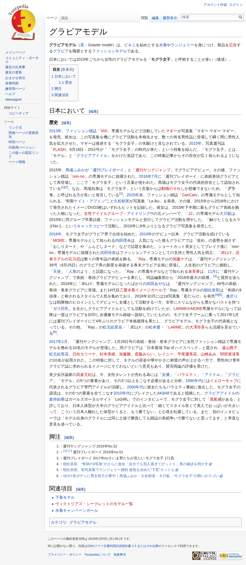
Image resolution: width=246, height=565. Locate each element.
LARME (180, 308)
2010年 (145, 234)
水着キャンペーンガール (76, 510)
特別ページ (17, 142)
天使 (57, 271)
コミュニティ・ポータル (22, 60)
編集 (93, 111)
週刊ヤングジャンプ (152, 170)
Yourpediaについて (97, 554)
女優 (166, 374)
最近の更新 (13, 72)
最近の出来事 (15, 67)
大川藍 (225, 213)
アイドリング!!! (140, 213)
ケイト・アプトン (89, 201)
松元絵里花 (112, 327)
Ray (142, 259)
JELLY (226, 252)
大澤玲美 (197, 327)
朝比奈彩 (212, 290)
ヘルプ (10, 94)
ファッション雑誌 (81, 131)
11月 (212, 271)
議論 (64, 18)
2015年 (195, 143)
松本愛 (154, 327)
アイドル (212, 374)
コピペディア (19, 113)
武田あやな (156, 283)
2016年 (145, 176)
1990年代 (194, 380)
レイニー (166, 354)
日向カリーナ (84, 354)
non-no (78, 176)
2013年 (55, 131)
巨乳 (65, 308)
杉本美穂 (107, 354)
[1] (62, 187)
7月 (155, 176)
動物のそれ (171, 188)
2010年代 (122, 393)
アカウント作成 (215, 5)
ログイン (236, 5)
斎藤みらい (144, 354)
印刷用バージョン (22, 147)
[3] (215, 276)
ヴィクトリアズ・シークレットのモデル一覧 (94, 504)
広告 (233, 45)
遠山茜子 (229, 347)
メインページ (15, 52)
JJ (190, 213)
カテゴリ (58, 522)
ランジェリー (182, 45)
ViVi (104, 131)
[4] (217, 294)
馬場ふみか (75, 170)
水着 (163, 45)
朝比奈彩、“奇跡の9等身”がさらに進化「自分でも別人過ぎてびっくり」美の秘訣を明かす (135, 464)
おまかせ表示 (15, 78)
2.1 (70, 450)
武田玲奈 (108, 252)
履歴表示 (170, 18)
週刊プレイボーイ (108, 170)
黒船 (214, 399)
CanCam (189, 195)
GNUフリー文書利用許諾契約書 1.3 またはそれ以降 (123, 546)
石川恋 (74, 259)
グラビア (61, 51)
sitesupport (13, 99)
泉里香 (194, 271)
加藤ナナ (180, 259)
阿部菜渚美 (230, 354)
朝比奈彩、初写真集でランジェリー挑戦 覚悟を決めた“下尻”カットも (119, 470)
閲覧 (144, 18)
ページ (51, 18)
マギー (171, 131)
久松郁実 (121, 201)
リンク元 (15, 127)
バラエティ (187, 374)
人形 (72, 271)
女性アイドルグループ (103, 213)
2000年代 (135, 387)
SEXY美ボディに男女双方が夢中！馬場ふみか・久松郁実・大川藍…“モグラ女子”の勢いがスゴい (141, 476)
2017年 (55, 341)
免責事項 (120, 554)
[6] (55, 332)
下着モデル (65, 497)
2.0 (65, 450)
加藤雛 (125, 354)
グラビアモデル (83, 522)
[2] (66, 187)
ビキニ (130, 45)
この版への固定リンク (24, 155)
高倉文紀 (84, 374)
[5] (220, 294)
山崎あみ (208, 354)
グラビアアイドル (91, 155)
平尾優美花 (187, 354)
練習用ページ (15, 89)
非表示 (67, 70)
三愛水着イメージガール (141, 290)
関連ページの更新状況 (24, 135)
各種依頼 (12, 83)
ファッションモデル (109, 51)
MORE (59, 240)
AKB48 (163, 393)
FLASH (59, 149)
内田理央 (123, 240)
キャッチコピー (90, 226)
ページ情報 (17, 162)
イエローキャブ (223, 380)
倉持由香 (57, 399)
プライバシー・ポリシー (64, 554)
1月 (65, 341)
